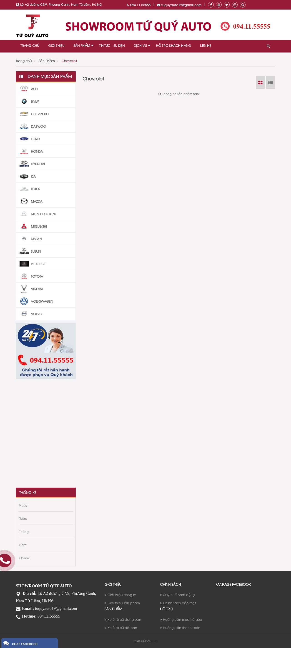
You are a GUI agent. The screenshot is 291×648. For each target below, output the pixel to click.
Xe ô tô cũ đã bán (122, 627)
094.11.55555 (139, 4)
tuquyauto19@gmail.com (179, 4)
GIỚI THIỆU (56, 45)
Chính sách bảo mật (179, 603)
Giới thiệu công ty (122, 594)
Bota (154, 641)
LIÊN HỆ (205, 45)
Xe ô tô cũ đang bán (124, 619)
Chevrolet (69, 60)
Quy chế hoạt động (179, 594)
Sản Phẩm (47, 60)
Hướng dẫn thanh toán (181, 627)
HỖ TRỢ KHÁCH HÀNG (173, 45)
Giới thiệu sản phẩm (124, 603)
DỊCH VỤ (140, 45)
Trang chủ (24, 60)
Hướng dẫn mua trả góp (182, 619)
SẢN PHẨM (81, 45)
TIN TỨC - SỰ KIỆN (112, 45)
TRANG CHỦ (29, 45)
